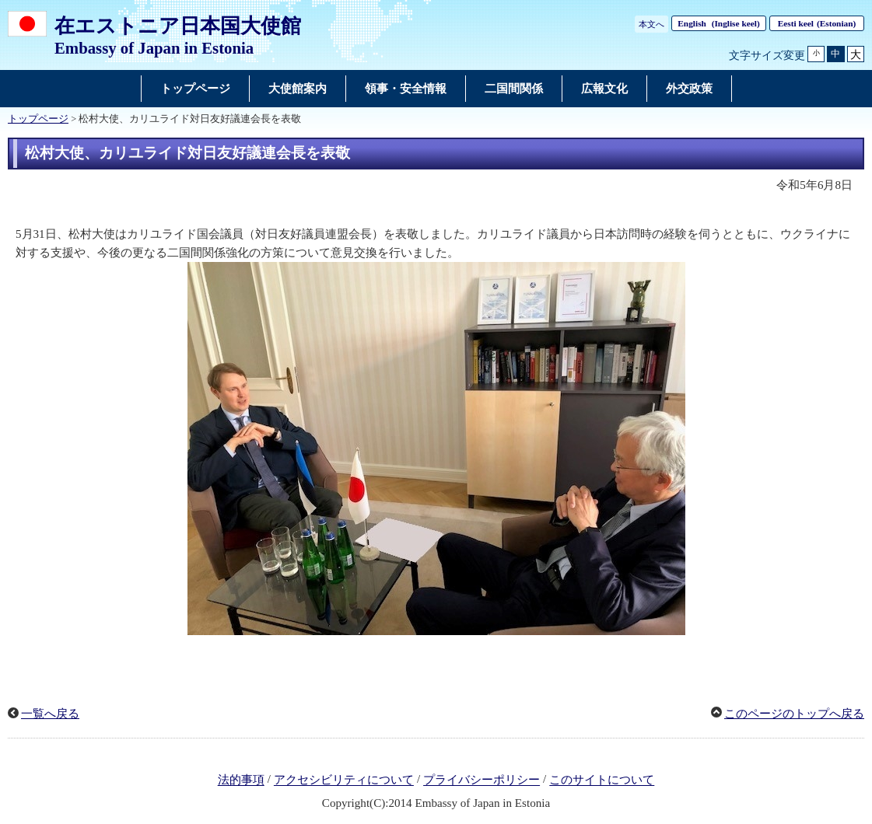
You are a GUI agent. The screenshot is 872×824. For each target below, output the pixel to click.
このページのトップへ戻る (794, 713)
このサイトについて (601, 780)
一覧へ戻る (50, 713)
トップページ (38, 118)
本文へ (651, 24)
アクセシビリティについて (344, 780)
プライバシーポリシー (481, 780)
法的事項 (241, 780)
